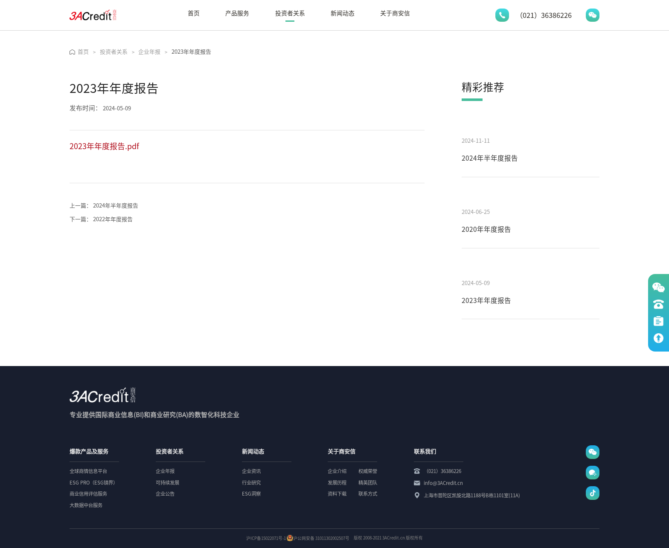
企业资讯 (251, 471)
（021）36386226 (442, 471)
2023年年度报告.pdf (104, 146)
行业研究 (251, 482)
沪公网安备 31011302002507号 (318, 538)
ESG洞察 (251, 493)
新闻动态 (343, 13)
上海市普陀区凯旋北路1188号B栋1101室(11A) (472, 495)
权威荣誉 (367, 471)
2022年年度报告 (101, 219)
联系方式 (367, 493)
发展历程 (337, 482)
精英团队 (367, 482)
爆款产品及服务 (89, 451)
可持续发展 (167, 482)
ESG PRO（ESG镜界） (94, 482)
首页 (194, 13)
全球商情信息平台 (88, 471)
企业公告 (165, 493)
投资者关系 (290, 13)
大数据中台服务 (86, 505)
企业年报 (165, 471)
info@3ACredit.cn (443, 483)
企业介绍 (337, 471)
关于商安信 (395, 13)
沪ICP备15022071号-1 (266, 538)
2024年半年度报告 (104, 205)
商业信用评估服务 (88, 493)
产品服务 (237, 13)
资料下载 (337, 493)
